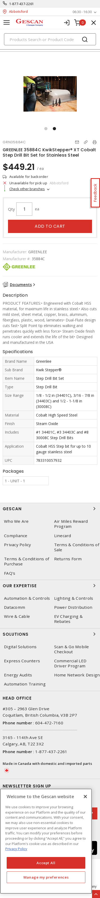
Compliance (15, 535)
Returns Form (68, 558)
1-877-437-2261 (21, 4)
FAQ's (9, 573)
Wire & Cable (17, 616)
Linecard (62, 535)
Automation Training (25, 684)
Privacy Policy (17, 544)
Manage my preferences (46, 877)
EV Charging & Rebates (68, 619)
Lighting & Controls (73, 598)
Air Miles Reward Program (71, 524)
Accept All (46, 862)
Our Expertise (50, 586)
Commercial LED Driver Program (70, 663)
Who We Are (16, 521)
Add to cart (50, 226)
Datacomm (14, 607)
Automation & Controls (27, 598)
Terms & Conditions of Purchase (26, 561)
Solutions (50, 634)
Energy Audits (18, 674)
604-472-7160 (49, 722)
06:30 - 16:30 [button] (82, 12)
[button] (45, 128)
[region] (46, 841)
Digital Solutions (20, 646)
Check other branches (27, 188)
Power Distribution (73, 607)
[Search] (50, 39)
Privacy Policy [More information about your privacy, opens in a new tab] (16, 848)
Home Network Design (77, 674)
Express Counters (22, 660)
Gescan (50, 509)
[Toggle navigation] (7, 22)
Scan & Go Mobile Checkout (71, 649)
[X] (85, 796)
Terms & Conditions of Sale (76, 547)
